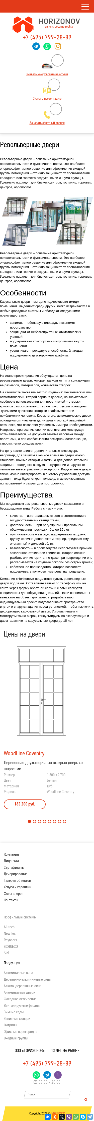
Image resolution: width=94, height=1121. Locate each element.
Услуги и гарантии (17, 887)
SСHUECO (11, 947)
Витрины (10, 1025)
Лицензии (11, 861)
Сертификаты (14, 868)
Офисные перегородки (21, 1032)
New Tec (10, 934)
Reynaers (10, 940)
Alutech (9, 927)
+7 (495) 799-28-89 (47, 37)
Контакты (11, 900)
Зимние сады (14, 1012)
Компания (11, 855)
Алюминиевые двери (19, 993)
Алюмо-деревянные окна (22, 986)
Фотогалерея (13, 894)
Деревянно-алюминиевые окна (27, 980)
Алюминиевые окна (18, 973)
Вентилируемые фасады (22, 1006)
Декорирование (16, 874)
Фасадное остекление (20, 999)
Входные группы (16, 1038)
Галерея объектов (17, 881)
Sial (6, 953)
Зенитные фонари (17, 1019)
